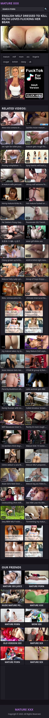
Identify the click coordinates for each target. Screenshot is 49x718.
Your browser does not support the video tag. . (24, 39)
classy (23, 62)
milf (14, 56)
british (15, 62)
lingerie (36, 56)
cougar (6, 62)
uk (30, 62)
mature (6, 56)
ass (28, 56)
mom (21, 56)
